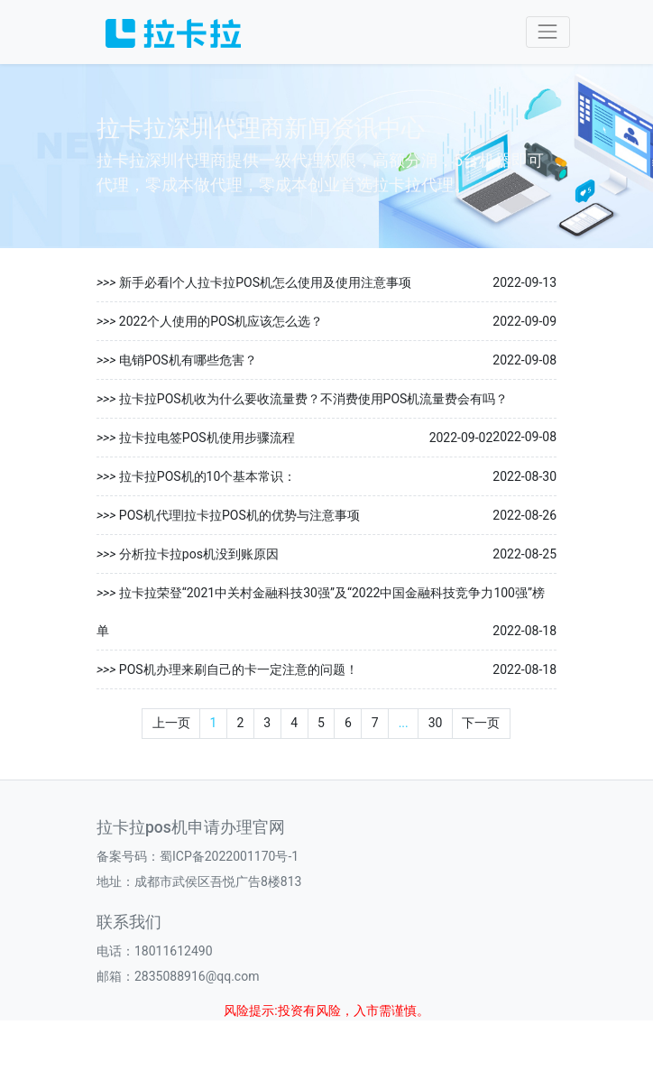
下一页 (481, 722)
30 (435, 722)
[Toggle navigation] (548, 32)
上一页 (171, 722)
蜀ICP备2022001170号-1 (229, 856)
